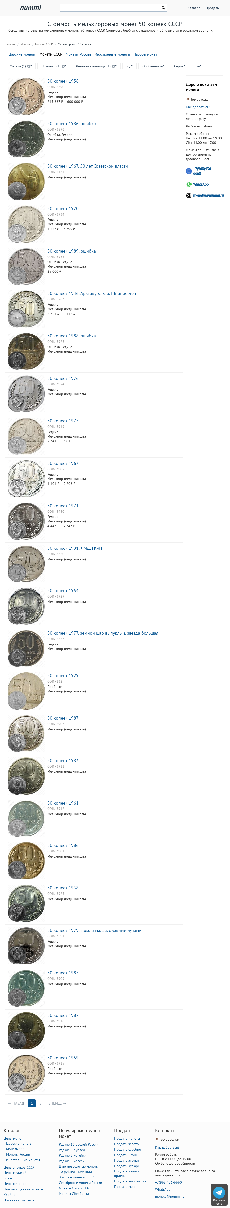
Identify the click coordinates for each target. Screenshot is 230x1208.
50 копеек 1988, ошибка (71, 336)
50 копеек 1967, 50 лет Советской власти (87, 166)
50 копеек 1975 (63, 421)
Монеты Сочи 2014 (74, 1188)
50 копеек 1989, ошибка (71, 251)
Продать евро (125, 1186)
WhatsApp (201, 184)
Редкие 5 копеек (71, 1161)
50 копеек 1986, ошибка (71, 123)
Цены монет (13, 1138)
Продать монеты (127, 1138)
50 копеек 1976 (63, 378)
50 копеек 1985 (63, 973)
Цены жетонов (15, 1183)
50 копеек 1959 (63, 1058)
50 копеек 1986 (63, 845)
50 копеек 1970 (63, 208)
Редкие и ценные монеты (23, 1189)
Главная (10, 44)
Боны (8, 1178)
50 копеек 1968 (63, 888)
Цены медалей (15, 1173)
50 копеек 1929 (63, 675)
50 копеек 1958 (63, 81)
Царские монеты (22, 54)
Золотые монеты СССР (76, 1177)
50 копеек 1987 (63, 718)
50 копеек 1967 (63, 463)
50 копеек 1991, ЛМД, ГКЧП (74, 548)
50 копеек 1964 (63, 590)
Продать (212, 8)
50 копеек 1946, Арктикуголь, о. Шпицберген (91, 293)
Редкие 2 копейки (73, 1155)
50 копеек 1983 (63, 760)
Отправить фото (219, 1201)
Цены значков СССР (19, 1167)
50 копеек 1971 (63, 506)
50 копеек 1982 (63, 1015)
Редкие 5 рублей (72, 1150)
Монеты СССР (44, 44)
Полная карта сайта (19, 1200)
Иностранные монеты (112, 54)
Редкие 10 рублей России (79, 1144)
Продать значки (126, 1160)
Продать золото (126, 1144)
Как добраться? (198, 107)
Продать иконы (126, 1155)
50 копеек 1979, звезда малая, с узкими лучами (94, 930)
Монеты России (78, 54)
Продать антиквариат (131, 1181)
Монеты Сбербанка (74, 1193)
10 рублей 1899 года (75, 1172)
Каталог (194, 8)
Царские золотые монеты (78, 1166)
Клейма (9, 1194)
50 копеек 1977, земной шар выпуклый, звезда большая (102, 633)
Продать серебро (127, 1149)
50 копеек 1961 (63, 803)
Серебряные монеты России (80, 1182)
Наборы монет (145, 54)
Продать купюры (127, 1166)
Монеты (25, 44)
